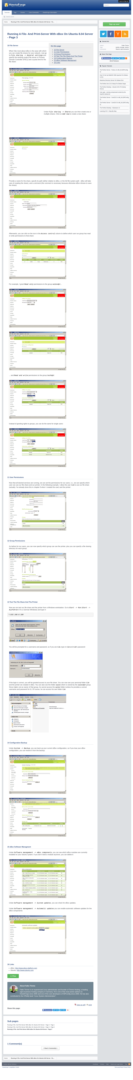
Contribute (95, 1064)
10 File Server (59, 50)
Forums (23, 12)
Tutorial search (10, 16)
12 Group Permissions (62, 54)
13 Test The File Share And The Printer (68, 56)
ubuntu (127, 47)
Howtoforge (10, 1067)
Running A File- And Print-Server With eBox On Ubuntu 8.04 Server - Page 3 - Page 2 (31, 1027)
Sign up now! (114, 24)
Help (107, 1064)
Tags (15, 12)
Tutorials (7, 12)
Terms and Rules (119, 1067)
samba (117, 47)
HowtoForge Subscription (50, 12)
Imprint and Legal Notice (117, 1064)
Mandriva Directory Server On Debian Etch (111, 80)
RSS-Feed (129, 1064)
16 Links (57, 62)
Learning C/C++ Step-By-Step (108, 111)
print (90, 1005)
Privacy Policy (127, 1067)
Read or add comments (122, 49)
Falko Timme (125, 45)
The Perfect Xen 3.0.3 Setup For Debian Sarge (113, 83)
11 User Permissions (61, 52)
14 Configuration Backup (63, 58)
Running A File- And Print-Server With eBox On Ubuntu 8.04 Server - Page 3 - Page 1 (31, 1025)
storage (122, 47)
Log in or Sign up (123, 1)
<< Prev (13, 976)
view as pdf (81, 1005)
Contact (102, 1064)
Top (126, 1064)
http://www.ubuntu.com (25, 970)
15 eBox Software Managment (65, 60)
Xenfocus (14, 1064)
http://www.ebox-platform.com (26, 968)
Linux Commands (34, 12)
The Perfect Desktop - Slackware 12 (110, 108)
